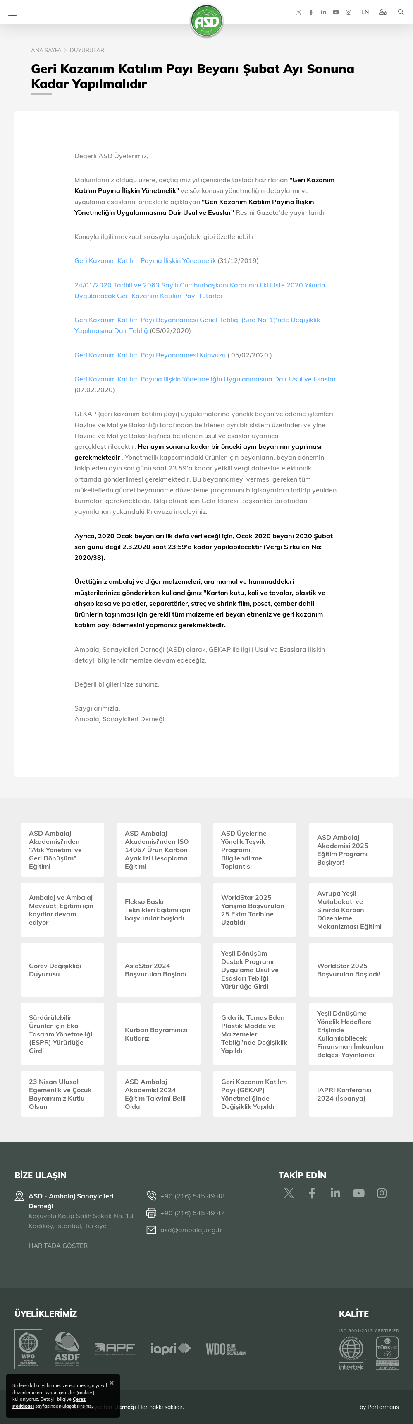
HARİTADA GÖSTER (58, 1246)
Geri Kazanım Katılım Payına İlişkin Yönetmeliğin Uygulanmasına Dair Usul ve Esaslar (205, 379)
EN (364, 12)
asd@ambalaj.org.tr (191, 1230)
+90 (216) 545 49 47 (192, 1213)
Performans (383, 1407)
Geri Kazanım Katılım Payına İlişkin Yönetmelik (145, 260)
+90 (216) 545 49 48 (192, 1196)
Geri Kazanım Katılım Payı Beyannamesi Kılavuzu (150, 355)
